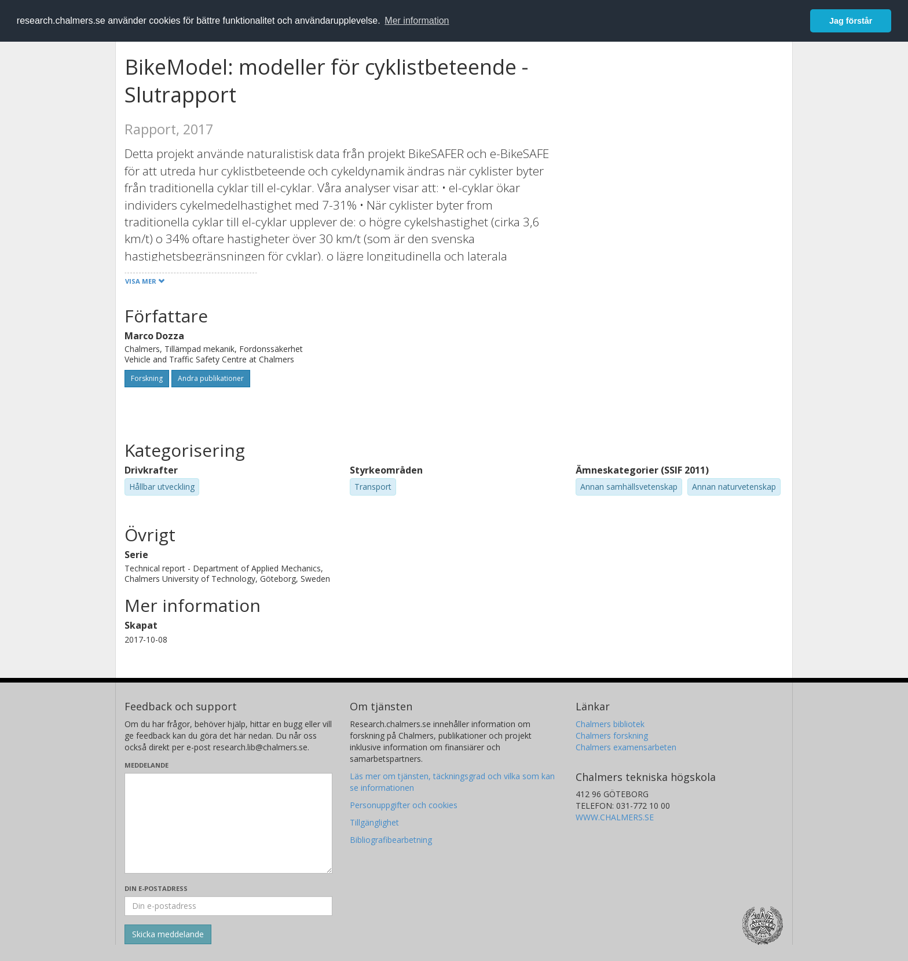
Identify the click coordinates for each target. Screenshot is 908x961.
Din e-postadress (156, 888)
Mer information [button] (417, 20)
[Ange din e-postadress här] (228, 906)
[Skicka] (168, 934)
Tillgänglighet (374, 822)
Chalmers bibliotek (610, 723)
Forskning (147, 378)
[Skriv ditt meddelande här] (228, 823)
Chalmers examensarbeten (626, 747)
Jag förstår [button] (850, 20)
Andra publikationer (211, 378)
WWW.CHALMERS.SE (615, 817)
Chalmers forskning (612, 735)
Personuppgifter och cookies (403, 804)
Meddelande (147, 765)
